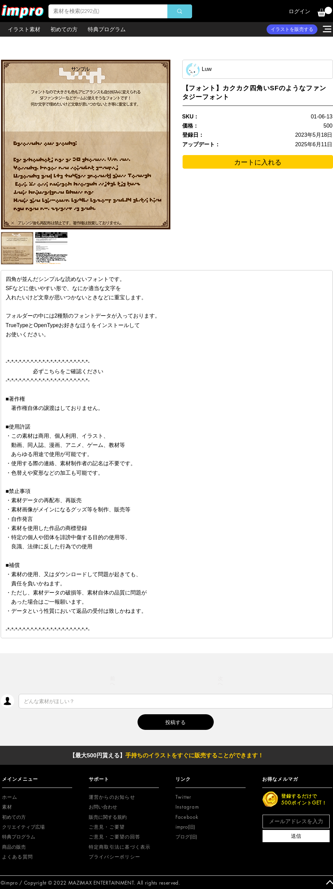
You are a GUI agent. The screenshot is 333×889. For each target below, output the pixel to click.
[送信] (296, 836)
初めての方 (14, 817)
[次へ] (220, 681)
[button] (324, 12)
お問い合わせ (103, 806)
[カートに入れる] (258, 162)
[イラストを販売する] (292, 29)
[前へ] (113, 681)
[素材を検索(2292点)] (103, 11)
